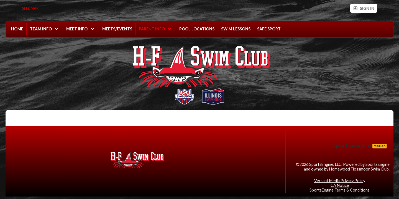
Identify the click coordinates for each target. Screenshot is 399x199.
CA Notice (340, 185)
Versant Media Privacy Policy (339, 180)
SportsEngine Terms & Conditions (340, 190)
